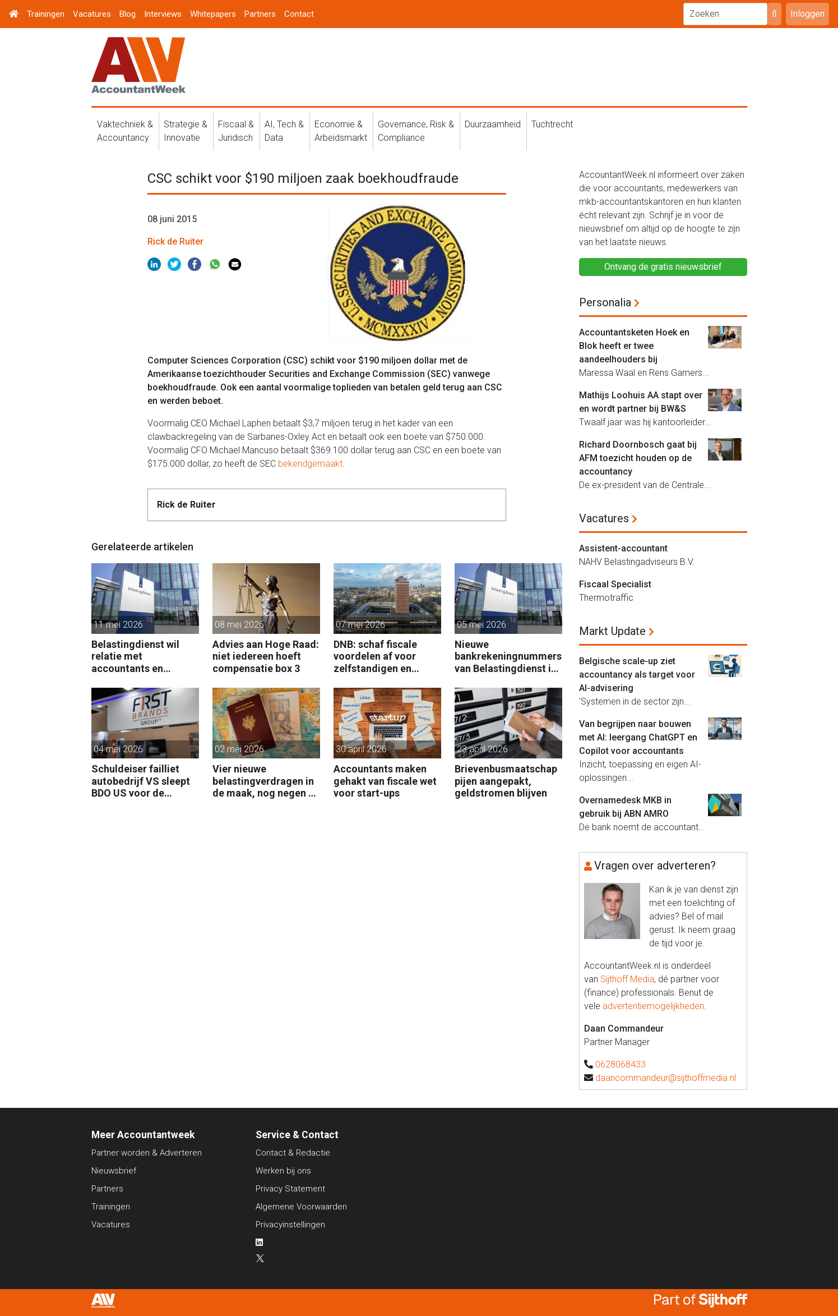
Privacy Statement (290, 1189)
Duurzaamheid (493, 124)
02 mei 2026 (239, 749)
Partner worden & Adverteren (146, 1153)
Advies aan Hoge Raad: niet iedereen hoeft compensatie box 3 (265, 656)
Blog (127, 14)
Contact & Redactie (293, 1153)
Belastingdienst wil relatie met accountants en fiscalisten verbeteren (141, 656)
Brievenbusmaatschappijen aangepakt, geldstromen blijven (506, 781)
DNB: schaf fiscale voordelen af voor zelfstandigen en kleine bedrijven (375, 656)
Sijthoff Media (627, 979)
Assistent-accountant (623, 548)
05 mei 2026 (481, 624)
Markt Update (612, 631)
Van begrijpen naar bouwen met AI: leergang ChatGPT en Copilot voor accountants (638, 737)
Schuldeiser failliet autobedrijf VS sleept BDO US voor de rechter (140, 781)
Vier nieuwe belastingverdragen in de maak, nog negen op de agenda (266, 781)
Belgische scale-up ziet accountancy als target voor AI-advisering (637, 674)
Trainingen (45, 14)
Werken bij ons (283, 1171)
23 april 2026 (482, 749)
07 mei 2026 (360, 624)
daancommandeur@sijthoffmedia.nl (665, 1078)
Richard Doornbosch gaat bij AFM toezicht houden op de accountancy (638, 458)
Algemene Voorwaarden (301, 1207)
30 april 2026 (361, 749)
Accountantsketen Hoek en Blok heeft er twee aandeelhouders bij (634, 346)
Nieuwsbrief (113, 1171)
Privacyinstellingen (290, 1225)
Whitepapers (213, 14)
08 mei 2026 (239, 624)
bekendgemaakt (310, 463)
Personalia (605, 302)
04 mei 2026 (118, 749)
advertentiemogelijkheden (653, 1006)
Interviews (163, 14)
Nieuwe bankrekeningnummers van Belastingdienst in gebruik (508, 656)
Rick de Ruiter (175, 241)
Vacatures (92, 14)
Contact (299, 14)
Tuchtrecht (552, 124)
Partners (260, 14)
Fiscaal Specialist (615, 584)
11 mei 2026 (118, 624)
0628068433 (620, 1064)
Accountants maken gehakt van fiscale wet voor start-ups (385, 781)
